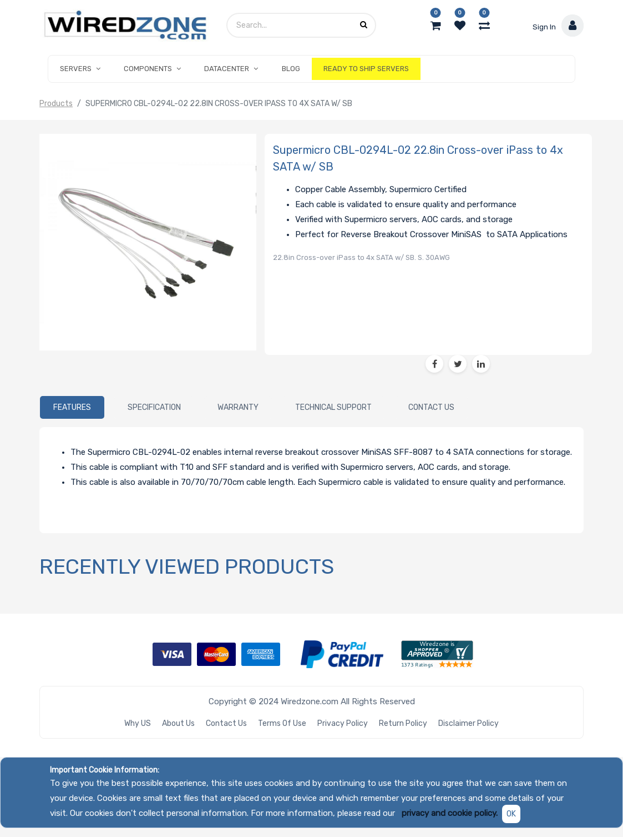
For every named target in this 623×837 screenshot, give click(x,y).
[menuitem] (291, 69)
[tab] (72, 407)
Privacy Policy (342, 723)
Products (56, 103)
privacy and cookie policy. (450, 813)
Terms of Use (282, 723)
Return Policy (403, 723)
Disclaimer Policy (468, 723)
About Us (178, 723)
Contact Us (226, 723)
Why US (137, 723)
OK (511, 814)
